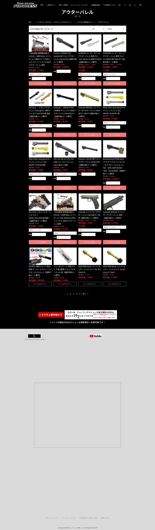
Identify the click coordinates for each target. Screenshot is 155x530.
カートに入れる (40, 83)
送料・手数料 (63, 5)
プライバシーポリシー (69, 518)
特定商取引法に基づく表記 (88, 518)
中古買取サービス (109, 5)
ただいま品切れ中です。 (40, 284)
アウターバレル (103, 22)
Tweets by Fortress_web (34, 339)
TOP (41, 5)
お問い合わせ (105, 518)
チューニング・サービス (79, 5)
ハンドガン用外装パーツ (84, 22)
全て (30, 22)
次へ (85, 293)
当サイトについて (52, 518)
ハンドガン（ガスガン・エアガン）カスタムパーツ (54, 22)
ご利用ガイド (51, 5)
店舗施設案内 (95, 5)
